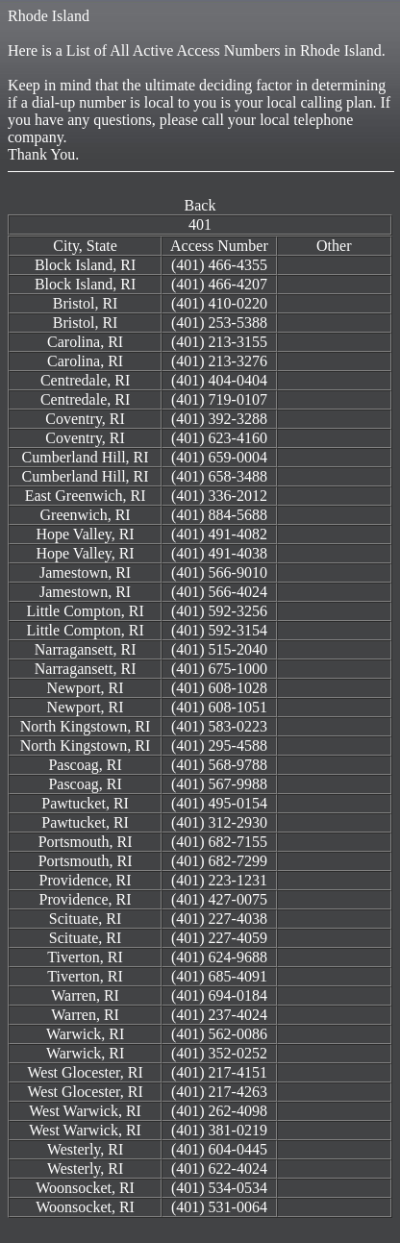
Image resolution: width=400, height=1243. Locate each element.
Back (200, 205)
